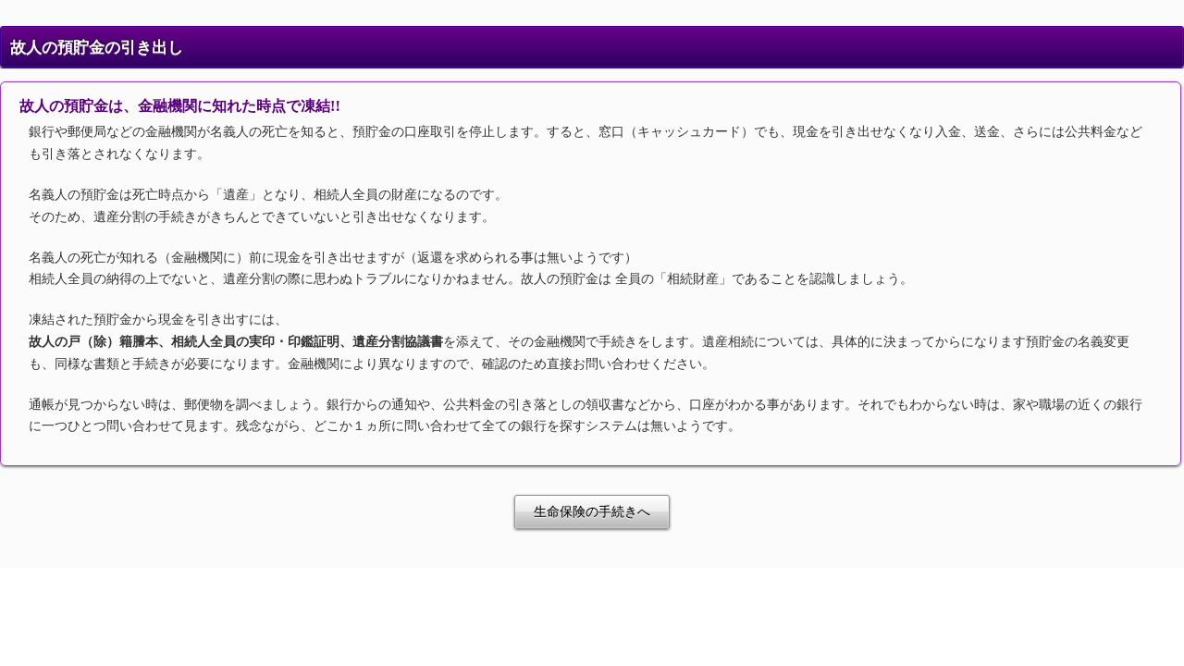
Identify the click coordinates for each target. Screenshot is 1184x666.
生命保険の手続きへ (592, 512)
